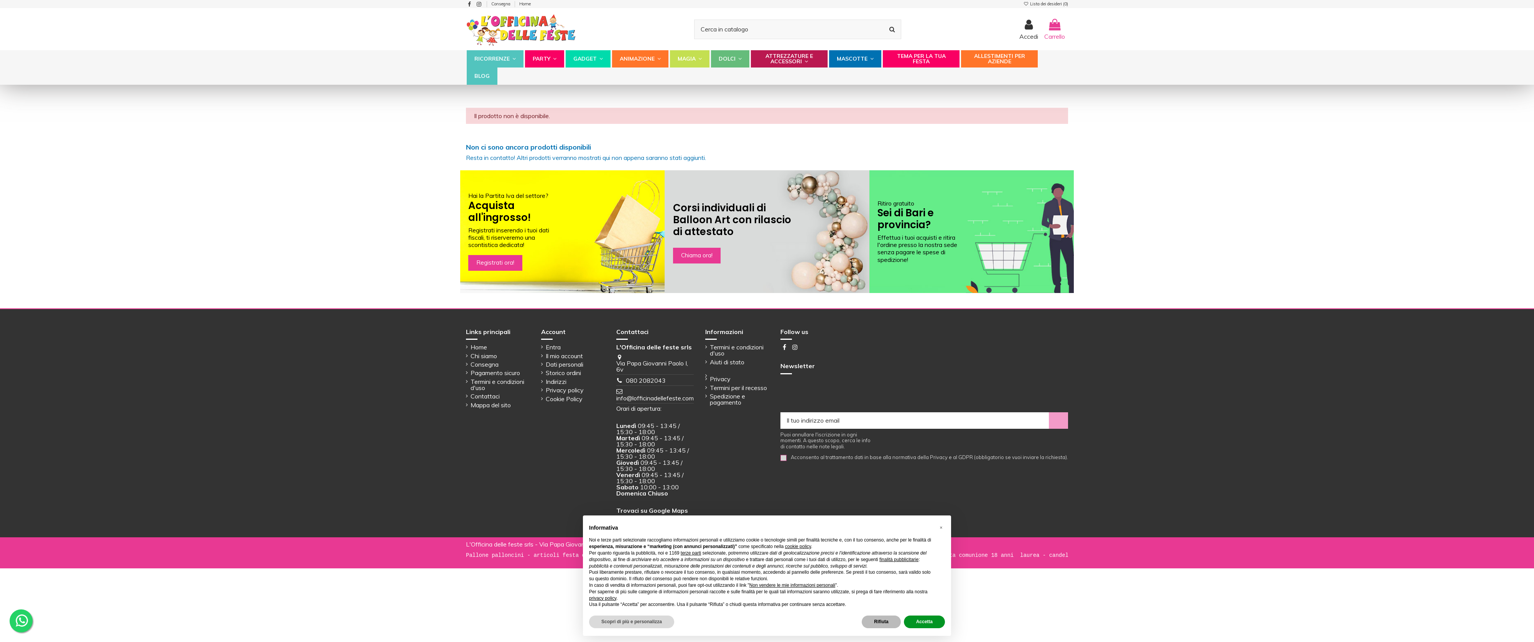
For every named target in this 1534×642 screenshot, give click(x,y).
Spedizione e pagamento (727, 399)
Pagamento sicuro (495, 373)
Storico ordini (563, 373)
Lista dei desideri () (1046, 4)
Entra (553, 347)
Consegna (501, 4)
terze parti (691, 553)
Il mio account (564, 356)
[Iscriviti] (1058, 420)
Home (525, 4)
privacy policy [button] (602, 598)
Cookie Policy (564, 399)
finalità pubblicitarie (898, 559)
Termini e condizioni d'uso (497, 385)
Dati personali (564, 364)
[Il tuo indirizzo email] (914, 420)
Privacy (720, 379)
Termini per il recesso (738, 388)
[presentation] (838, 393)
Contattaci (485, 396)
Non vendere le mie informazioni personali (792, 585)
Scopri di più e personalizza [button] (631, 621)
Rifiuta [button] (881, 621)
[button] (495, 58)
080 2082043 (646, 380)
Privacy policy (565, 390)
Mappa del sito (491, 405)
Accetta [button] (924, 621)
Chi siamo (484, 356)
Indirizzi (556, 382)
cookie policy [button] (798, 546)
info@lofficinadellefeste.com (655, 398)
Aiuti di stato (727, 362)
